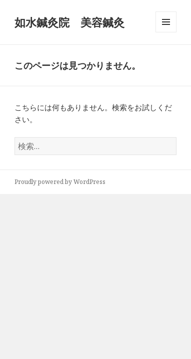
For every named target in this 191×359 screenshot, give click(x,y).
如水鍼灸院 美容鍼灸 (69, 21)
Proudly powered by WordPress (60, 182)
